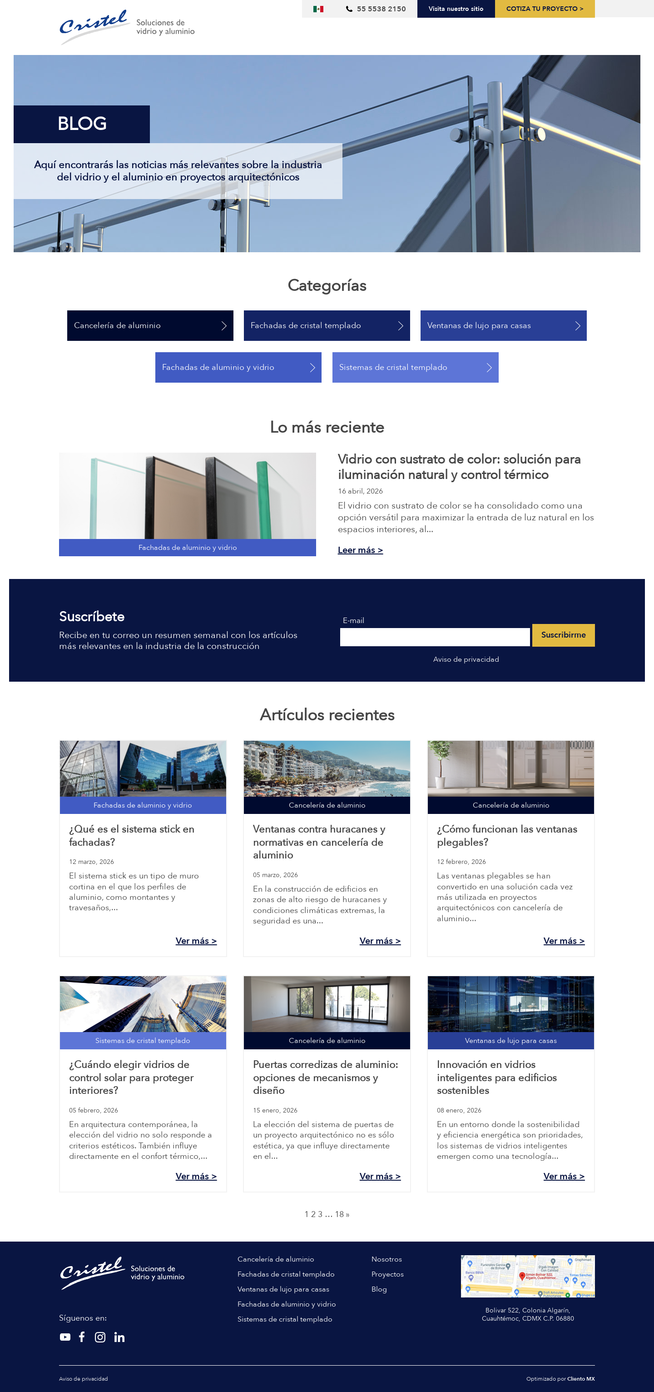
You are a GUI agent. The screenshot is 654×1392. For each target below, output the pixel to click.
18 (339, 1214)
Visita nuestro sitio (456, 9)
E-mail (353, 621)
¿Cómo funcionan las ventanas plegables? (507, 836)
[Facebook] (100, 1337)
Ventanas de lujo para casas (479, 325)
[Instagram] (82, 1337)
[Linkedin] (119, 1337)
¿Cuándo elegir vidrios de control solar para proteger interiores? (131, 1078)
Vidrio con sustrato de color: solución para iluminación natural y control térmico (459, 467)
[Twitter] (65, 1337)
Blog (379, 1289)
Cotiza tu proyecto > (545, 9)
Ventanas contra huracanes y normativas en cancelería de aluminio (319, 842)
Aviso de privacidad (466, 659)
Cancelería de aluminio (117, 325)
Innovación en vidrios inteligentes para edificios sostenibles (497, 1078)
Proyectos (388, 1274)
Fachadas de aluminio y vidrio (218, 367)
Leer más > (360, 550)
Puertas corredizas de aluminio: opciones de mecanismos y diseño (325, 1078)
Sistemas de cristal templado (393, 367)
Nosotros (387, 1259)
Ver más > (196, 941)
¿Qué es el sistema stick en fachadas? (131, 836)
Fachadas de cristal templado (306, 325)
